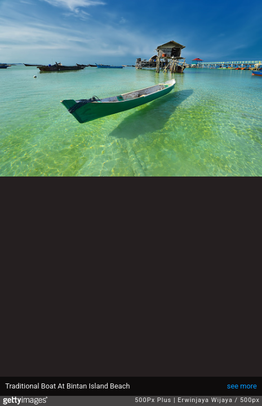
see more (242, 386)
